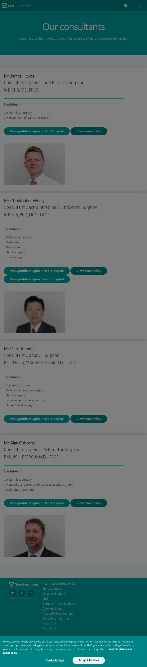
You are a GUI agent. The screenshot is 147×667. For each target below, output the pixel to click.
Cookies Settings (55, 660)
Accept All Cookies (89, 660)
